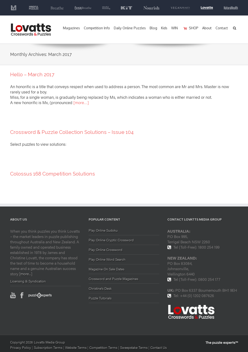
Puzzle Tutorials (100, 298)
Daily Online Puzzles (130, 28)
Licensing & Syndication (28, 281)
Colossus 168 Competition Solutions (52, 174)
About (207, 28)
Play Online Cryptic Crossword (111, 239)
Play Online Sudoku (103, 231)
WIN (174, 28)
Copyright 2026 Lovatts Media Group (37, 342)
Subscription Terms (48, 347)
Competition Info (97, 28)
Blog (153, 28)
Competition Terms (103, 347)
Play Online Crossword (105, 249)
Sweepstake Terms (134, 347)
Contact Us (158, 347)
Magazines (71, 28)
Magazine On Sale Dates (106, 269)
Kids (164, 28)
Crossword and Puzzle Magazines (113, 278)
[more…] (81, 102)
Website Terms (75, 347)
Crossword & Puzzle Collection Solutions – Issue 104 (72, 132)
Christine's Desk (100, 288)
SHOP (193, 28)
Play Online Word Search (107, 259)
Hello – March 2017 (32, 74)
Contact (222, 28)
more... (25, 273)
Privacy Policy (20, 347)
